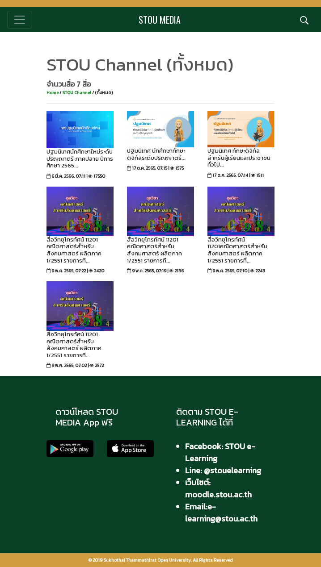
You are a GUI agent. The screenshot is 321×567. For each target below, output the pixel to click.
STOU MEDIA (160, 19)
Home (52, 92)
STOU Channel (77, 92)
